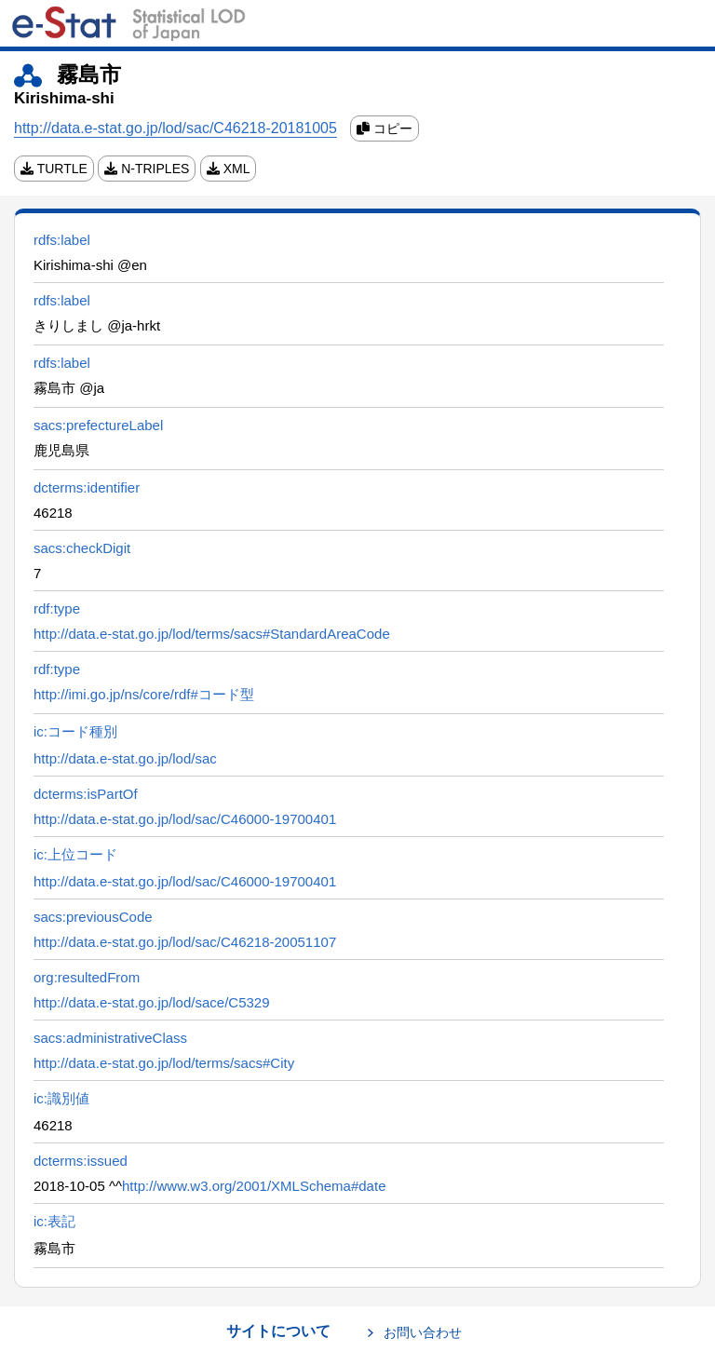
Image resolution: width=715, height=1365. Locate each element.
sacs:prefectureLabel (98, 425)
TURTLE (54, 168)
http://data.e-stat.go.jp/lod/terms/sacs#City (164, 1063)
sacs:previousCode (93, 917)
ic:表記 (54, 1221)
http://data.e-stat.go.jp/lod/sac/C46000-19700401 (185, 819)
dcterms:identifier (87, 487)
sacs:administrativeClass (110, 1038)
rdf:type (57, 608)
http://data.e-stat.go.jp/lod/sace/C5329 (152, 1002)
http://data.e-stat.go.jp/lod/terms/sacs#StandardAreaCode (212, 634)
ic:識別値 (61, 1098)
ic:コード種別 (75, 731)
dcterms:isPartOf (86, 794)
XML (228, 168)
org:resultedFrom (87, 977)
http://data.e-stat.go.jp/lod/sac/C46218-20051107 (185, 942)
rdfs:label (62, 240)
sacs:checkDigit (82, 548)
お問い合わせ (423, 1332)
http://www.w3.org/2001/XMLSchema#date (254, 1186)
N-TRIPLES (146, 168)
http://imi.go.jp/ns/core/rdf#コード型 (144, 694)
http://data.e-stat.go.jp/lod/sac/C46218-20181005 (175, 128)
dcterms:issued (81, 1161)
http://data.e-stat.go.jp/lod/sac (125, 758)
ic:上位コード (75, 854)
